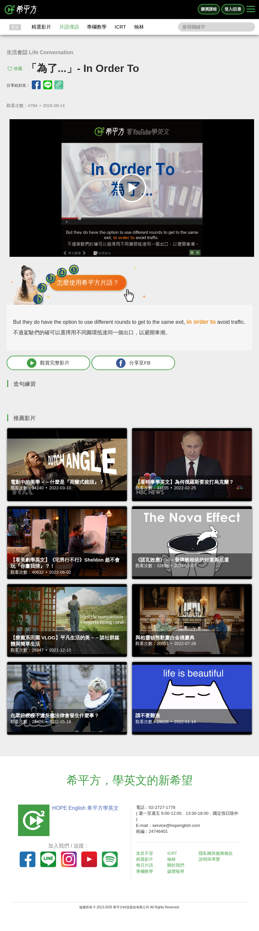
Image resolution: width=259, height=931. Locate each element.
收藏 (18, 68)
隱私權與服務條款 (217, 854)
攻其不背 (145, 854)
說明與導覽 (210, 859)
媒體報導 (177, 871)
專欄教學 (97, 27)
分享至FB (117, 363)
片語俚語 (69, 27)
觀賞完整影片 (43, 363)
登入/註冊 (233, 9)
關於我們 (177, 865)
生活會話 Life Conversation (40, 52)
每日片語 (145, 865)
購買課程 (209, 9)
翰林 (139, 27)
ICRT (120, 27)
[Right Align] (251, 9)
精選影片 (41, 27)
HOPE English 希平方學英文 (83, 808)
